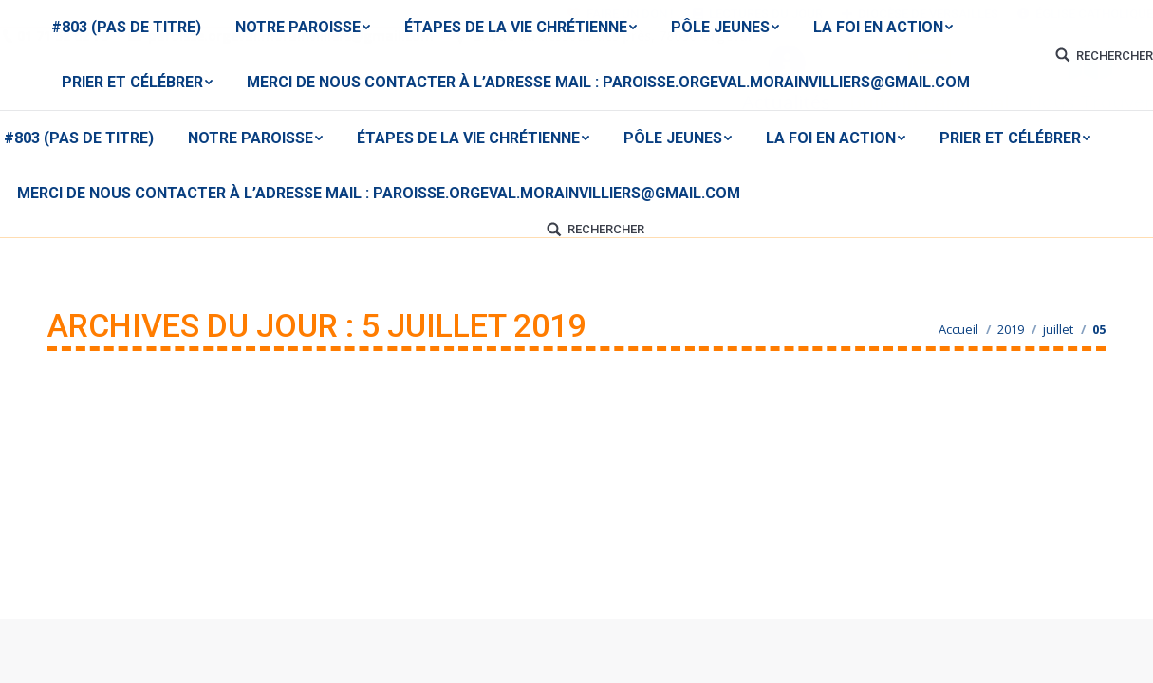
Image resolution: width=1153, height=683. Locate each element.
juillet (1058, 329)
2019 (1010, 329)
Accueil (958, 329)
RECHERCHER (605, 229)
